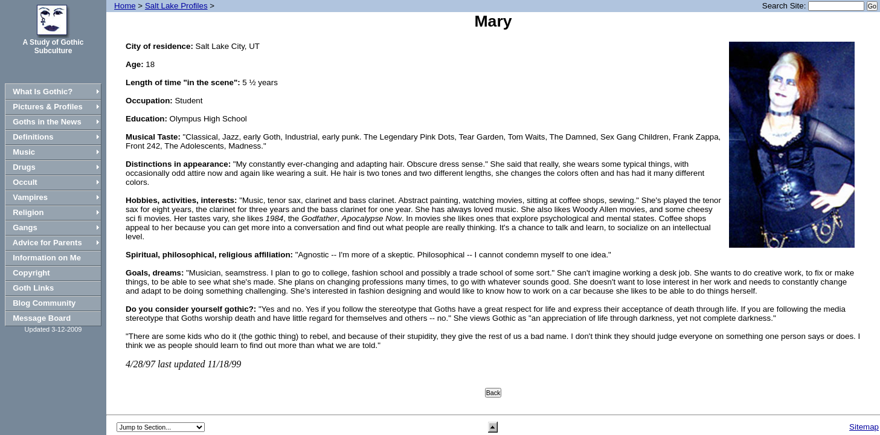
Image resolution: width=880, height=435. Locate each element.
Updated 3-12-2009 (53, 329)
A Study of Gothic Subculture (53, 46)
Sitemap (864, 426)
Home (125, 5)
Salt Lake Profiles (176, 5)
